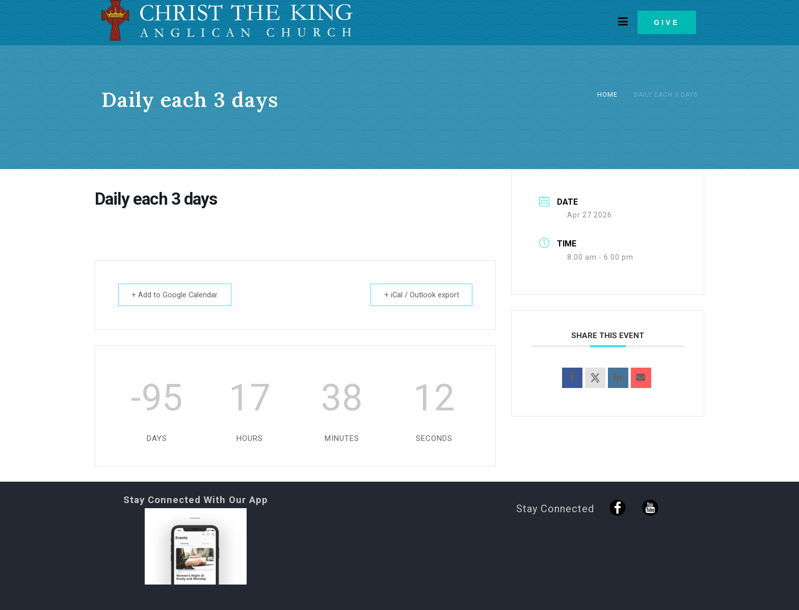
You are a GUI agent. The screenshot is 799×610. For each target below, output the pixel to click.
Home (607, 94)
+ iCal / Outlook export (420, 294)
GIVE (667, 22)
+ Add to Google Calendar (176, 294)
